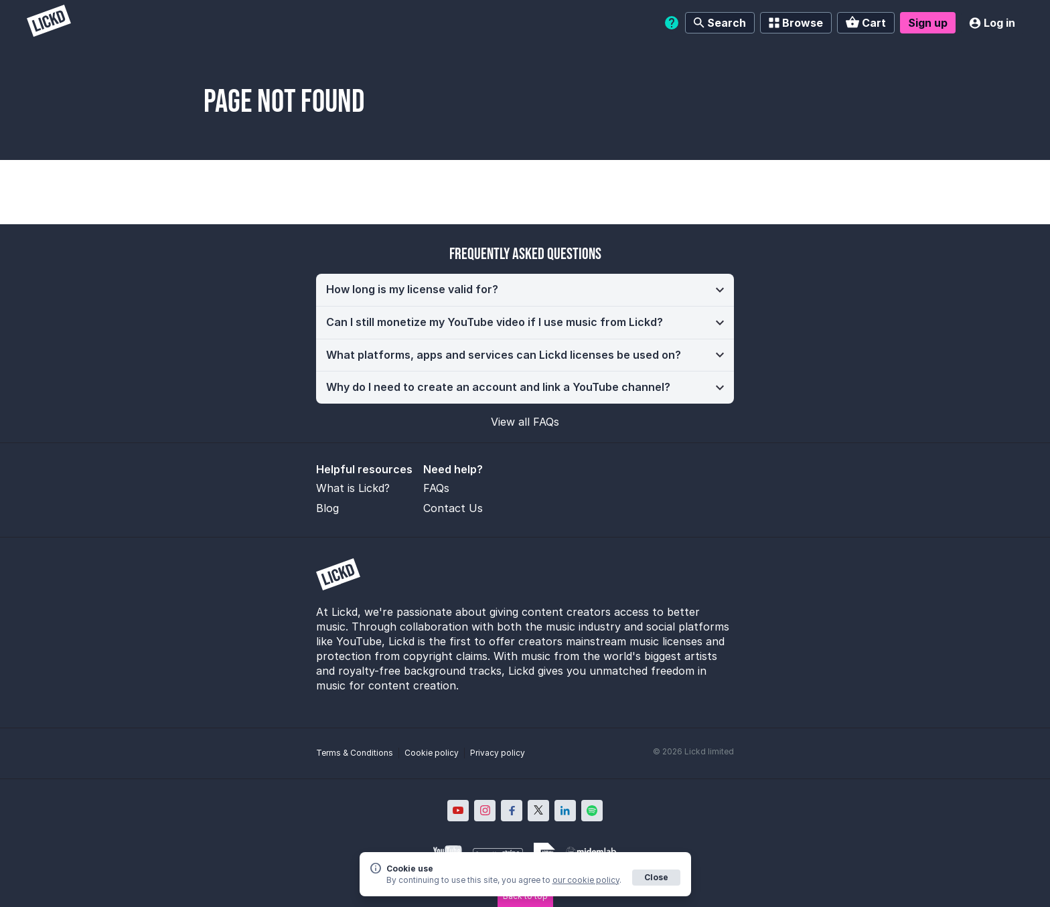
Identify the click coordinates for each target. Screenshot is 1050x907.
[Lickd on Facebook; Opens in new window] (511, 810)
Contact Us (453, 508)
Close (656, 877)
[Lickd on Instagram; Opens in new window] (485, 810)
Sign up (928, 22)
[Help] (672, 23)
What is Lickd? (353, 488)
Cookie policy (431, 753)
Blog (327, 508)
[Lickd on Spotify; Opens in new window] (592, 810)
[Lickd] (48, 22)
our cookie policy (585, 880)
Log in (992, 22)
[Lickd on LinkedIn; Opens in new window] (565, 810)
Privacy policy (497, 753)
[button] (525, 290)
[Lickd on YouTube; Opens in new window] (458, 810)
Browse (796, 22)
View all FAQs (525, 421)
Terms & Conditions (354, 753)
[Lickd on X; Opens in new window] (538, 810)
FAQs (436, 488)
